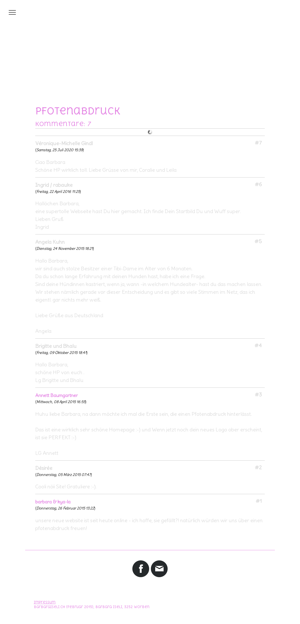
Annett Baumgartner (56, 395)
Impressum (44, 602)
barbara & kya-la (53, 502)
